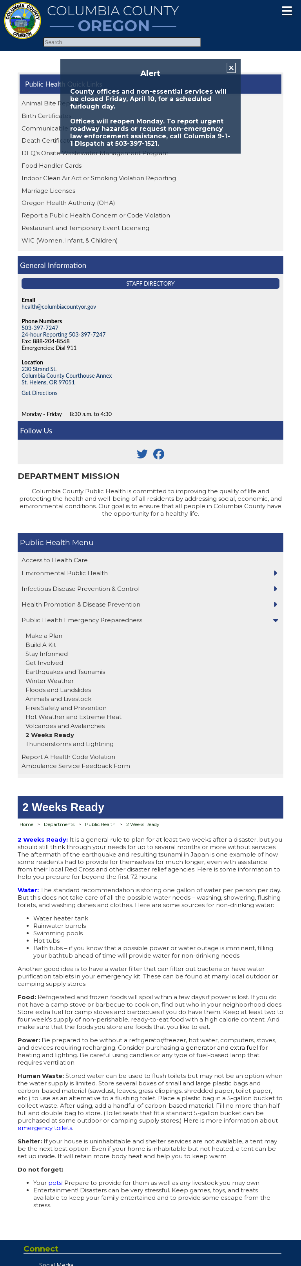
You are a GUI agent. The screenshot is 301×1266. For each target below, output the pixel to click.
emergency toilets (45, 1128)
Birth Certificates (46, 116)
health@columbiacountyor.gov (59, 306)
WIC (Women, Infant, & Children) (70, 240)
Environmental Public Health (65, 573)
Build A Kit (40, 644)
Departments (59, 824)
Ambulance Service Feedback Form (76, 766)
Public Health (45, 542)
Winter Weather (49, 681)
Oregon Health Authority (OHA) (68, 202)
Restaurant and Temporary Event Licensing (85, 228)
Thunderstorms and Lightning (69, 744)
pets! (55, 1182)
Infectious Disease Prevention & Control (81, 588)
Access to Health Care (55, 560)
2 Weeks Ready (49, 735)
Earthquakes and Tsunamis (65, 672)
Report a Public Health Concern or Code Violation (96, 215)
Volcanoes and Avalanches (65, 726)
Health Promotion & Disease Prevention (81, 604)
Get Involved (44, 663)
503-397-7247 (40, 327)
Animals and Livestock (58, 699)
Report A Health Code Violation (68, 757)
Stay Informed (46, 653)
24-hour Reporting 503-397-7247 (64, 334)
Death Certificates (49, 140)
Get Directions (40, 392)
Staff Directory (150, 283)
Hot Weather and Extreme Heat (73, 717)
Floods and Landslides (58, 690)
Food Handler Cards (52, 165)
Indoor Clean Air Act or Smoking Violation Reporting (99, 178)
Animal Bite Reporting (55, 103)
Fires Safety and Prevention (66, 708)
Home (26, 824)
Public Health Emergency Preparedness (82, 620)
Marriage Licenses (48, 190)
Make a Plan (43, 635)
